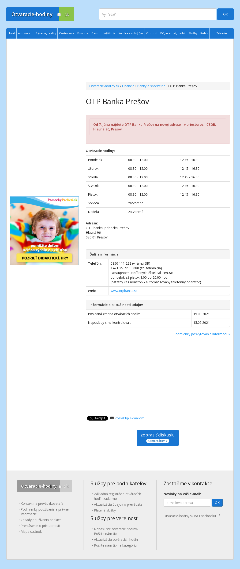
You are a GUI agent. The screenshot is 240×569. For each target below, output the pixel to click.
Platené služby (105, 510)
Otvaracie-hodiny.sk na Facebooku (192, 516)
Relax (204, 33)
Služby (192, 33)
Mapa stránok (31, 531)
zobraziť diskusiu (158, 437)
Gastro (96, 33)
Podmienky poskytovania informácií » (201, 334)
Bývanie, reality (46, 33)
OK (225, 14)
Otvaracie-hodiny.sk (104, 86)
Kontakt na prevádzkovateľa (42, 503)
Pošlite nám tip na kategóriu (115, 545)
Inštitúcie (110, 33)
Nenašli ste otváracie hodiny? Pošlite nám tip (116, 531)
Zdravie (221, 33)
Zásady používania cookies (41, 520)
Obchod (151, 33)
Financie (128, 86)
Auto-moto (25, 33)
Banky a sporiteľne (151, 86)
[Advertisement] (158, 60)
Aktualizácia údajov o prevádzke (118, 504)
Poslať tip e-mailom (129, 418)
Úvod (11, 33)
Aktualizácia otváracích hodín (116, 539)
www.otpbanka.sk (124, 290)
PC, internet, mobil (172, 33)
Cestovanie (66, 33)
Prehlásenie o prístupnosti (40, 525)
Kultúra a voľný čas (131, 33)
